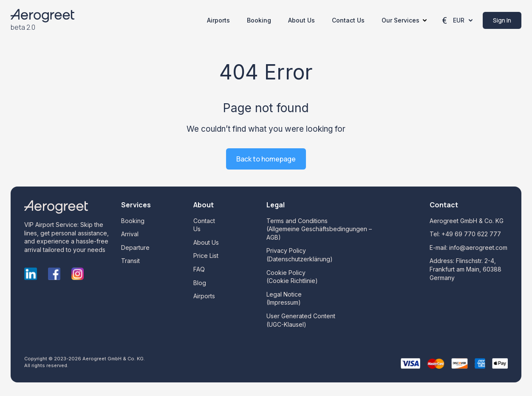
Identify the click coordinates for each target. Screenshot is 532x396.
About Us (301, 20)
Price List (205, 255)
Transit (130, 260)
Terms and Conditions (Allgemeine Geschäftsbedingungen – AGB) (319, 229)
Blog (199, 282)
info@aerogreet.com (478, 247)
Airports (218, 20)
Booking (259, 20)
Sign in (502, 20)
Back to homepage (266, 159)
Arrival (130, 234)
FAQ (199, 269)
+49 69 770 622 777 (471, 234)
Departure (135, 247)
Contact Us (348, 20)
